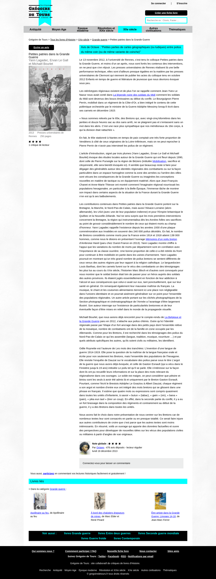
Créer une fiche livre (166, 12)
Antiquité (35, 29)
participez (48, 473)
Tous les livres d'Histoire (63, 39)
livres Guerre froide (94, 538)
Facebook (113, 556)
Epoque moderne (82, 29)
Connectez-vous (91, 463)
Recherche (45, 570)
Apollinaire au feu (39, 512)
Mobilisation (159, 161)
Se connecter (158, 3)
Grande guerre (99, 39)
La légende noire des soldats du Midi (134, 94)
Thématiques (177, 29)
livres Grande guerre (77, 533)
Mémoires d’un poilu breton (161, 239)
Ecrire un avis (41, 47)
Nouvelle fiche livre (118, 551)
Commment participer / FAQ (80, 551)
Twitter (102, 556)
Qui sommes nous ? (43, 551)
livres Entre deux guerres (114, 533)
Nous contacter (148, 551)
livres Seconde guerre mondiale (158, 533)
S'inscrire (182, 3)
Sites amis (173, 551)
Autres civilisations (153, 29)
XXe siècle (130, 29)
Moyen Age (59, 29)
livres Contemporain (127, 538)
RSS (123, 556)
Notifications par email (140, 556)
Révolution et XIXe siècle (106, 29)
